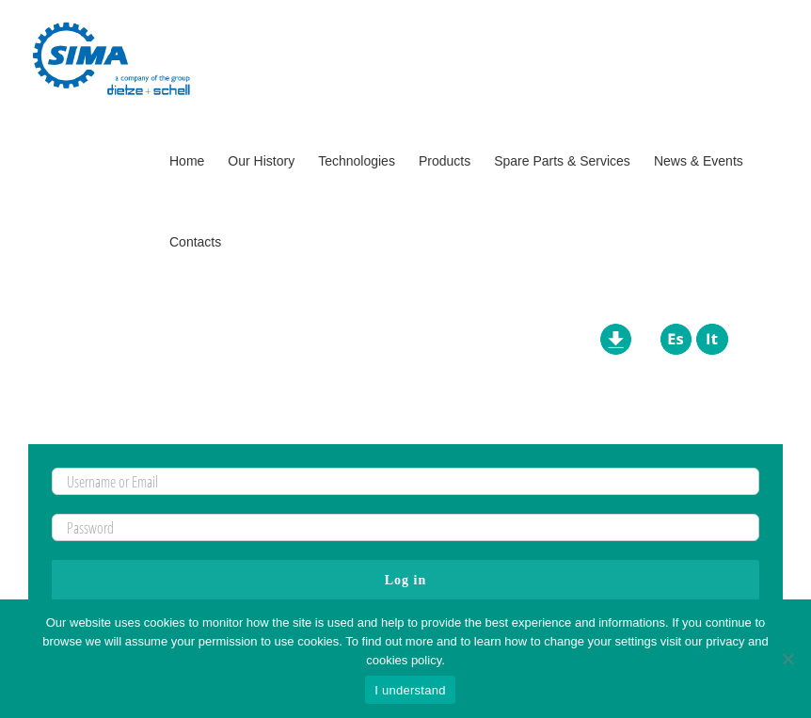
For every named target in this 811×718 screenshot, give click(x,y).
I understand (409, 690)
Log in (406, 580)
